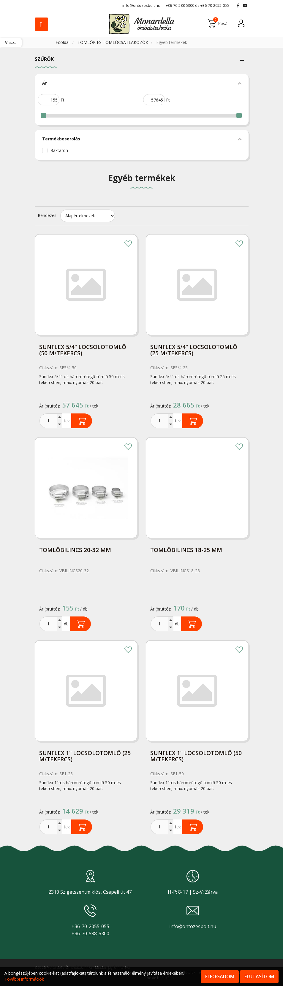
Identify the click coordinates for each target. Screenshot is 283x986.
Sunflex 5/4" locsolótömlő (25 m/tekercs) (193, 350)
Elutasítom (259, 976)
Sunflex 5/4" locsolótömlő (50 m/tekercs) (82, 350)
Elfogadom (219, 976)
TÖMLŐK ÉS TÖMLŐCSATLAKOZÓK (113, 42)
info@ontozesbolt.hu (192, 926)
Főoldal (63, 42)
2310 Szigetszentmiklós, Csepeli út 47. (90, 892)
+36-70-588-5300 (180, 5)
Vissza (11, 42)
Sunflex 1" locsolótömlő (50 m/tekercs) (196, 756)
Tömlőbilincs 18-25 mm (186, 550)
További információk (24, 979)
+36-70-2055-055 (214, 5)
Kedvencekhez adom (128, 244)
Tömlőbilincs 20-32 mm (75, 550)
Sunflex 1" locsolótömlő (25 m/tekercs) (85, 756)
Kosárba (81, 420)
